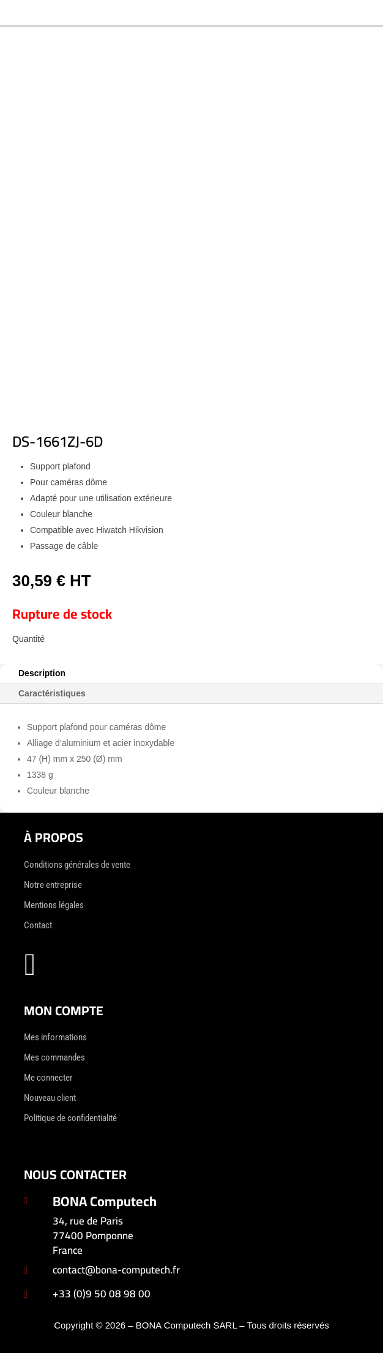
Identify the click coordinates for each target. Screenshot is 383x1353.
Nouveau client (50, 1097)
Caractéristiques (52, 693)
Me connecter (48, 1077)
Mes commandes (54, 1057)
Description (41, 673)
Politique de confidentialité (70, 1118)
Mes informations (55, 1037)
